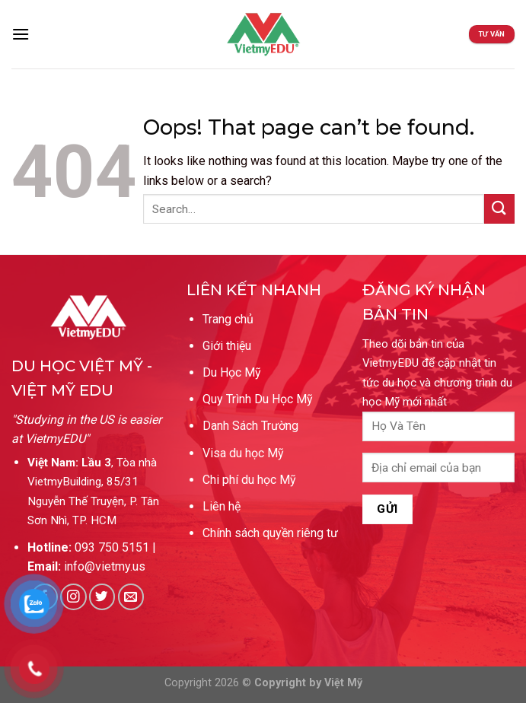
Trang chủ (227, 319)
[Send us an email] (131, 597)
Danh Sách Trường (250, 425)
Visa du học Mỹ (243, 453)
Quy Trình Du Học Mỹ (257, 399)
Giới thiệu (226, 346)
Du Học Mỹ (231, 372)
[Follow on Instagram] (73, 597)
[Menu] (20, 33)
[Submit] (499, 209)
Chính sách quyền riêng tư (270, 533)
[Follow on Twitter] (102, 597)
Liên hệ (221, 506)
